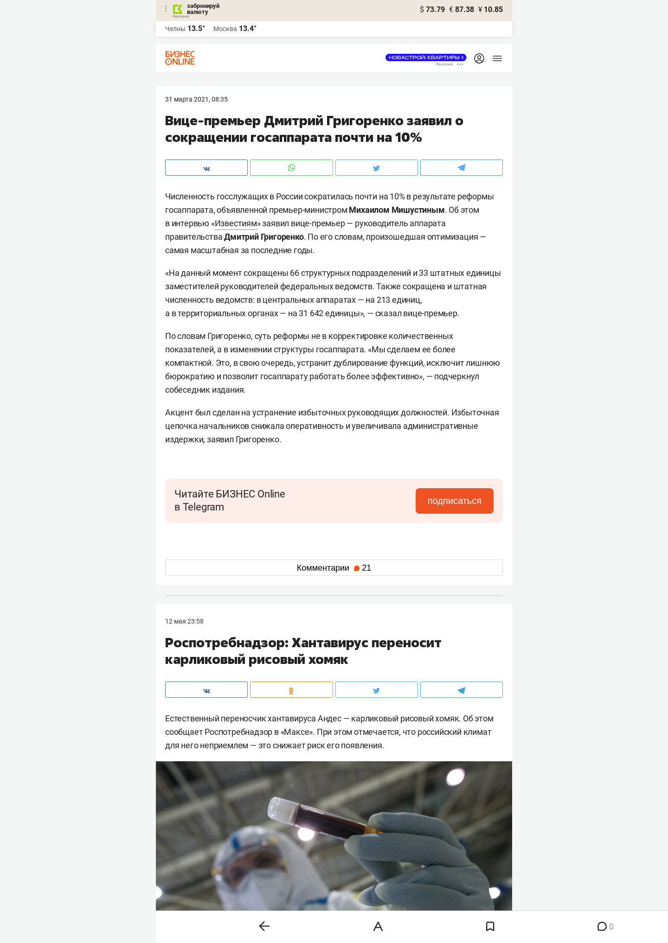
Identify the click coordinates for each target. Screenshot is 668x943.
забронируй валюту (203, 9)
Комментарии (334, 568)
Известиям (236, 223)
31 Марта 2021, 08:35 (196, 99)
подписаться (455, 501)
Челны (175, 28)
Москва (225, 28)
